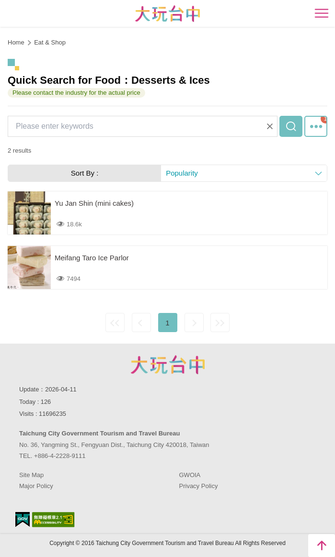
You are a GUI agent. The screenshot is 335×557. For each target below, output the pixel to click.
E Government (22, 519)
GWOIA (190, 475)
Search (290, 126)
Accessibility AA (53, 519)
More (315, 126)
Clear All (270, 126)
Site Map (31, 475)
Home (16, 42)
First (115, 322)
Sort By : (85, 173)
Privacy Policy (198, 486)
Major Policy (36, 486)
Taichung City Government (168, 364)
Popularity (182, 173)
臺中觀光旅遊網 (167, 13)
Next (194, 322)
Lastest (220, 322)
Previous (141, 322)
